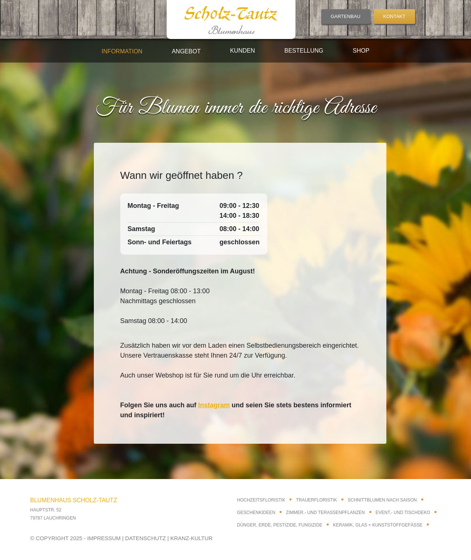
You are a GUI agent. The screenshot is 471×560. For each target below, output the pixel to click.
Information (122, 51)
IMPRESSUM (104, 538)
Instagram (214, 405)
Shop (361, 50)
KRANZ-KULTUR (191, 538)
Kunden (242, 50)
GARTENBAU (346, 16)
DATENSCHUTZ (145, 538)
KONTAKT (394, 16)
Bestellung (303, 50)
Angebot (186, 51)
